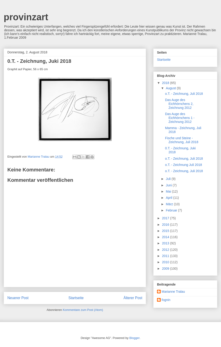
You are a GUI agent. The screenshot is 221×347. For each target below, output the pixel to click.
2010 (166, 262)
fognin (166, 300)
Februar (172, 210)
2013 (166, 243)
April (169, 198)
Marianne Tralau (173, 291)
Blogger (134, 338)
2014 (166, 237)
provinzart (26, 17)
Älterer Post (133, 298)
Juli (169, 179)
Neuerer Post (18, 298)
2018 (166, 83)
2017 (166, 218)
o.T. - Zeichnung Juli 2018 (183, 165)
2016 (166, 224)
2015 (166, 231)
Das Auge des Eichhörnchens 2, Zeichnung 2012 (179, 104)
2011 (166, 256)
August (171, 88)
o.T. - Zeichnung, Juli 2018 (184, 93)
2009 (166, 268)
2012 (166, 250)
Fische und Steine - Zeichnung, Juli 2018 (181, 140)
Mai (169, 191)
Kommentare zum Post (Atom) (83, 310)
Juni (169, 185)
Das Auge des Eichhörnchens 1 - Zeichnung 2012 (180, 118)
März (170, 204)
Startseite (76, 298)
